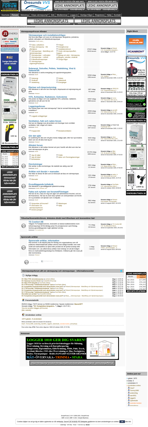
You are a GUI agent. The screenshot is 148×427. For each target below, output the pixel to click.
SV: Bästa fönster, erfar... (108, 166)
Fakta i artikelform (37, 45)
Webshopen (62, 203)
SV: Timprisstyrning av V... (109, 90)
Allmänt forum (36, 145)
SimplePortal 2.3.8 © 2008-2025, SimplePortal (75, 415)
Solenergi (34, 78)
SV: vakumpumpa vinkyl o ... (109, 186)
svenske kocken (65, 324)
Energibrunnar (63, 47)
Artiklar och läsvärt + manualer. (44, 171)
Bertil (37, 41)
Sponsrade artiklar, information (44, 240)
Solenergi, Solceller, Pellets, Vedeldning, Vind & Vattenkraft (52, 69)
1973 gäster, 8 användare (32, 319)
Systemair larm (105, 126)
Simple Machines (83, 418)
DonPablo (116, 184)
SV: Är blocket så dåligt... (109, 153)
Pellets (60, 78)
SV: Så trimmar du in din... (109, 176)
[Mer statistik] (26, 310)
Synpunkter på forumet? (39, 203)
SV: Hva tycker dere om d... (109, 100)
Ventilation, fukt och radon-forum (45, 121)
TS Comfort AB (36, 222)
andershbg (37, 324)
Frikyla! (61, 45)
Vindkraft (34, 80)
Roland (115, 48)
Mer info (128, 422)
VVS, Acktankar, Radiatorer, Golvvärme (48, 97)
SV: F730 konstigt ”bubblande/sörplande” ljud (37, 284)
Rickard (37, 93)
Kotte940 (46, 281)
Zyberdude (56, 324)
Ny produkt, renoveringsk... (109, 201)
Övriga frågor (63, 59)
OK (122, 421)
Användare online (134, 385)
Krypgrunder (35, 131)
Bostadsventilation (64, 131)
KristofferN (43, 294)
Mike (114, 151)
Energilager (62, 82)
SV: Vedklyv (105, 76)
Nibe (52, 279)
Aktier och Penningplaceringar (69, 157)
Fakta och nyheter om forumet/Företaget (48, 192)
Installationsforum (64, 49)
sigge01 (49, 324)
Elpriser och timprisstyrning (42, 87)
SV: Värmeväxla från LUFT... (110, 138)
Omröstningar (35, 164)
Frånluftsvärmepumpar (39, 59)
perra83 (115, 110)
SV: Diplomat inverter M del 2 (31, 281)
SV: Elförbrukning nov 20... (109, 112)
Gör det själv (35, 136)
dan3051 (43, 324)
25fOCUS (115, 88)
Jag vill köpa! (36, 157)
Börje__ (115, 74)
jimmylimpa (73, 324)
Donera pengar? (37, 210)
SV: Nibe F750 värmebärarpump (32, 279)
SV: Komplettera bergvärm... (109, 50)
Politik (60, 155)
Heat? (23, 324)
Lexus (114, 98)
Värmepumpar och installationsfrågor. (47, 35)
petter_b (115, 174)
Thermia (53, 281)
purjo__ (42, 41)
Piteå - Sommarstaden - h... (109, 247)
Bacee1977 (79, 304)
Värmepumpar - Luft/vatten (40, 55)
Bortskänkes (35, 159)
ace (46, 188)
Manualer (34, 179)
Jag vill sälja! (35, 155)
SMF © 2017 (73, 418)
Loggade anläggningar (39, 116)
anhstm (48, 279)
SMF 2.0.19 (64, 418)
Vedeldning (35, 82)
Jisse (114, 137)
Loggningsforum (37, 106)
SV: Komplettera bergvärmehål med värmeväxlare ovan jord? (42, 286)
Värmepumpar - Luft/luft (39, 57)
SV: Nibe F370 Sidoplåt (29, 283)
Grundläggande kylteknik (41, 184)
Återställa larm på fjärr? (30, 294)
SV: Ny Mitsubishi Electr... (109, 226)
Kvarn (57, 288)
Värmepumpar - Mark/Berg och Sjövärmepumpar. (86, 286)
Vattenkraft (62, 80)
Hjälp (60, 205)
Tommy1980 (29, 324)
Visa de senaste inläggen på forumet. (35, 308)
